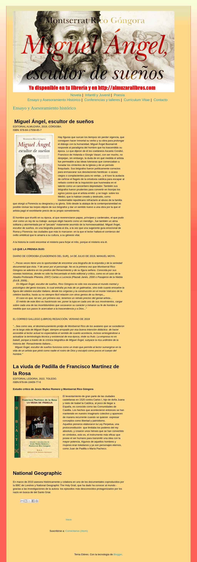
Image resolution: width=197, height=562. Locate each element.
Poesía (119, 95)
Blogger (118, 554)
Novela (75, 95)
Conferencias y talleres (102, 100)
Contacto (161, 100)
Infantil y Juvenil (97, 95)
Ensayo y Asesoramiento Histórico (54, 100)
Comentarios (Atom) (76, 530)
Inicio (69, 519)
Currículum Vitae (137, 100)
